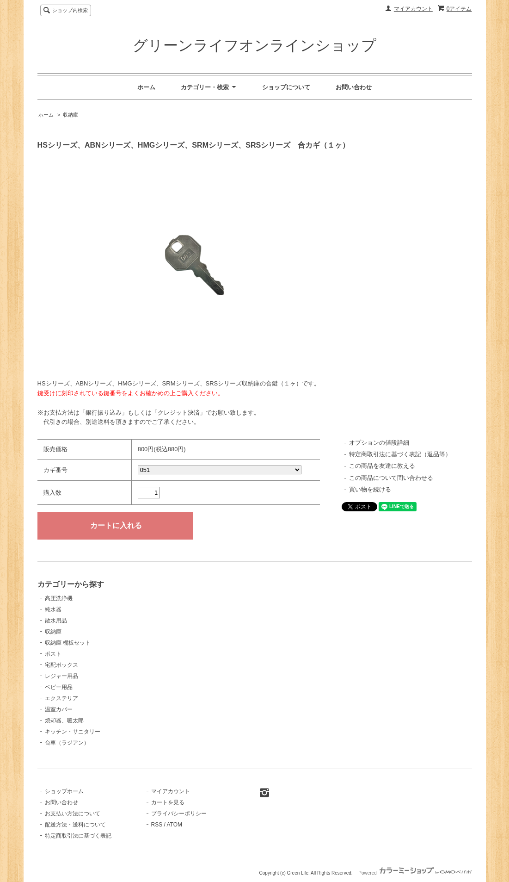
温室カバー (59, 709)
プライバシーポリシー (179, 813)
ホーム (146, 87)
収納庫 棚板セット (68, 643)
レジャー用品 (61, 676)
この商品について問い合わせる (391, 477)
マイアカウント (413, 9)
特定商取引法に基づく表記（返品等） (400, 454)
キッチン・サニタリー (72, 731)
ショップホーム (64, 791)
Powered (415, 873)
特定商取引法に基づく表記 (78, 835)
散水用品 (56, 620)
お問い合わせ (354, 87)
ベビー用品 (59, 687)
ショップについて (286, 87)
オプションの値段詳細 (379, 442)
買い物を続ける (370, 489)
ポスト (53, 654)
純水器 (53, 609)
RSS (157, 824)
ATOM (175, 824)
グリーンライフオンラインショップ (254, 45)
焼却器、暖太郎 (64, 720)
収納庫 (70, 115)
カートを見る (167, 802)
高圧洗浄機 (59, 598)
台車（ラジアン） (67, 742)
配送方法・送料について (75, 824)
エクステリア (61, 698)
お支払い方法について (72, 813)
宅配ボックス (61, 665)
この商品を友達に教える (382, 465)
